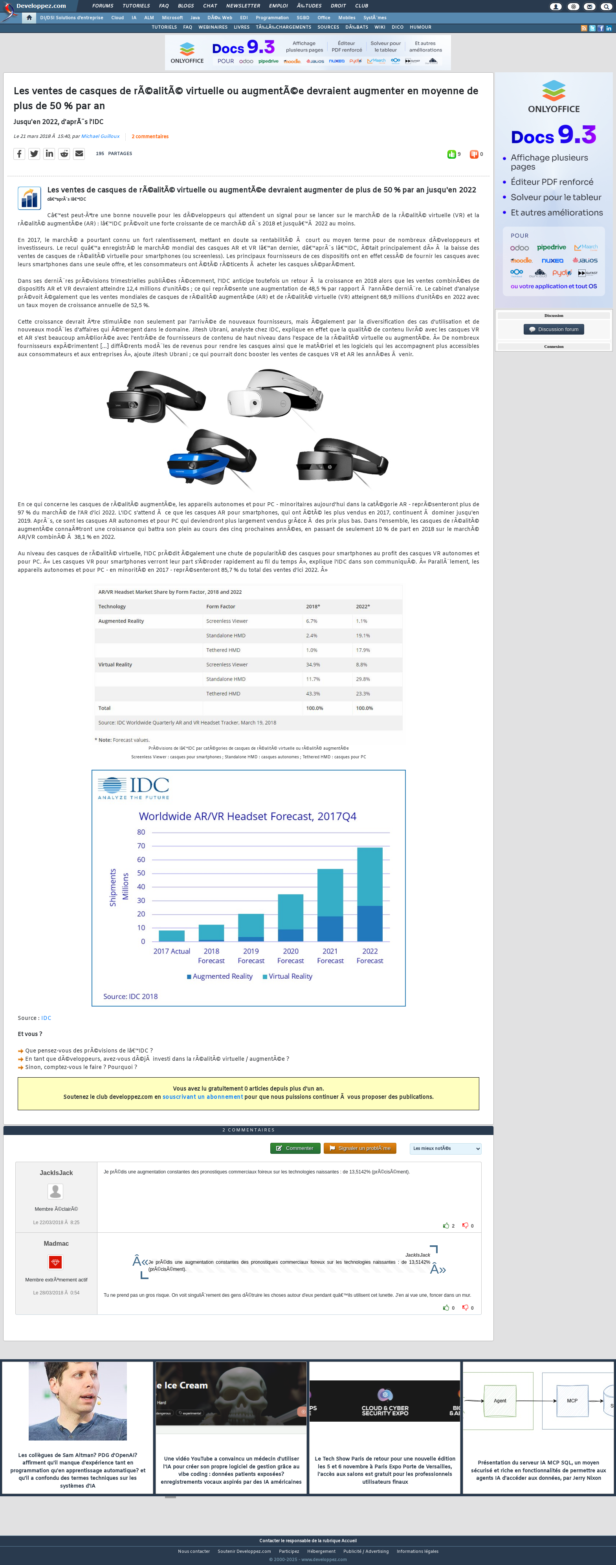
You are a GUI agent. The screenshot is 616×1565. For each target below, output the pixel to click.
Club (361, 6)
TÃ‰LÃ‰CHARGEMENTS (283, 27)
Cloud (117, 18)
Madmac (56, 1258)
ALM (149, 18)
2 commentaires (150, 142)
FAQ (163, 6)
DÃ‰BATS (356, 27)
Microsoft (172, 18)
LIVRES (241, 27)
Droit (338, 6)
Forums (103, 6)
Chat (210, 6)
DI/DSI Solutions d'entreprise (71, 18)
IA (134, 18)
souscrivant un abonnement (203, 1102)
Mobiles (347, 18)
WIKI (379, 27)
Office (323, 18)
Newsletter (243, 6)
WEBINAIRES (212, 27)
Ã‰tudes (309, 6)
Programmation (272, 18)
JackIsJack (56, 1187)
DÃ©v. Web (219, 18)
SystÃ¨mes (375, 18)
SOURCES (328, 27)
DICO (397, 27)
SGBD (303, 18)
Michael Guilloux (100, 142)
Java (195, 18)
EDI (244, 18)
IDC (46, 1023)
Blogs (185, 6)
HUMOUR (420, 27)
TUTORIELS (164, 27)
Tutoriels (136, 6)
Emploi (278, 6)
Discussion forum (554, 329)
